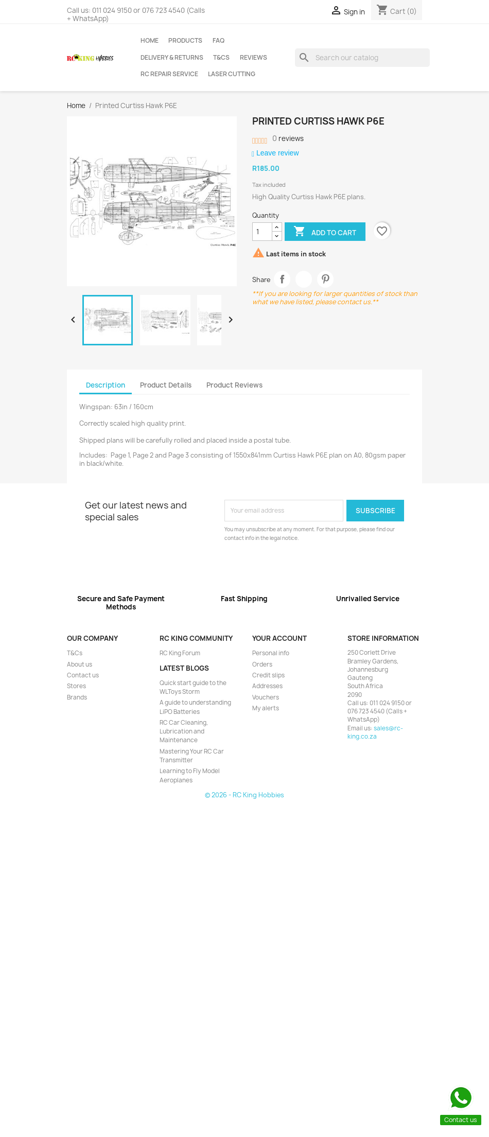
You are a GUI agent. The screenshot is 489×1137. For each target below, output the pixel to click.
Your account (279, 638)
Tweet (303, 279)
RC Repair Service (169, 74)
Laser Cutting (231, 74)
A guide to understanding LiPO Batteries (195, 706)
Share (282, 279)
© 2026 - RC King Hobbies (244, 795)
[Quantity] (262, 231)
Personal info (270, 653)
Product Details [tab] (165, 385)
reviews (288, 138)
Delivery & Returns (172, 58)
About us (79, 664)
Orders (262, 664)
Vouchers (265, 697)
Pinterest (325, 279)
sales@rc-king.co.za (375, 732)
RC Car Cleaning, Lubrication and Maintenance (184, 732)
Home (150, 41)
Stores (76, 686)
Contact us (83, 675)
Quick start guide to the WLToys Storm (193, 687)
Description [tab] (105, 385)
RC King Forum (180, 653)
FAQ (218, 41)
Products (185, 41)
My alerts (265, 708)
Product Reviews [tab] (234, 385)
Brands (77, 697)
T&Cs (221, 58)
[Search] (362, 57)
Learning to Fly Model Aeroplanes (190, 775)
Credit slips (268, 675)
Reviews (253, 58)
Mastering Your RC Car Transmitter (192, 755)
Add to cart (324, 232)
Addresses (267, 686)
